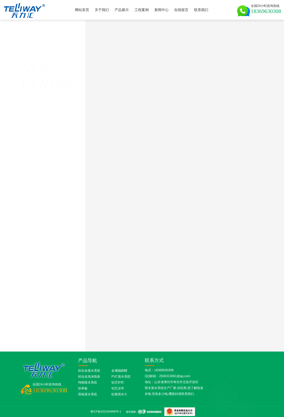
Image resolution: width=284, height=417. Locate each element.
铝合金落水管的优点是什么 (168, 342)
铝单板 (83, 388)
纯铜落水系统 (87, 382)
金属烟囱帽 (119, 370)
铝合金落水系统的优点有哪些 (200, 342)
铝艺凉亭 (117, 388)
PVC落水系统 (121, 376)
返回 (24, 80)
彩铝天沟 (101, 78)
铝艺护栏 (117, 382)
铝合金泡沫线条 (89, 376)
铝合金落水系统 (89, 370)
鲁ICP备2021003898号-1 (106, 411)
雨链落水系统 (87, 394)
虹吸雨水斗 (119, 394)
